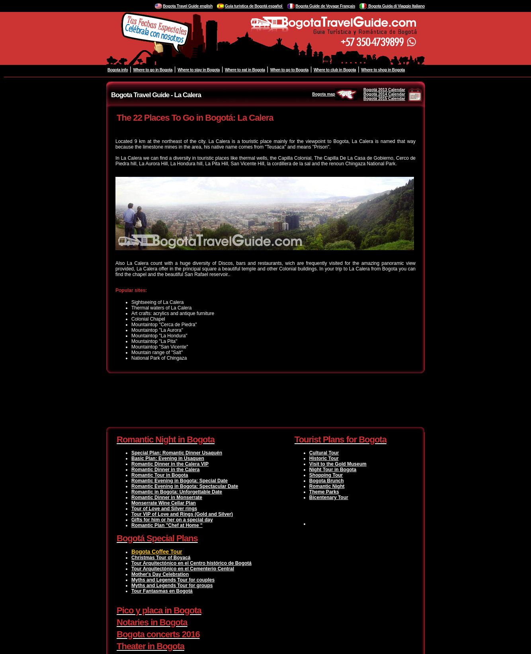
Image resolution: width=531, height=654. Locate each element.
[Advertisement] (265, 401)
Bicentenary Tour (328, 497)
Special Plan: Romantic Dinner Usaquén (176, 453)
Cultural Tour (324, 453)
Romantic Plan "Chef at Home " (167, 525)
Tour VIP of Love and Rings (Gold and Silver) (182, 514)
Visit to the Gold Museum (338, 464)
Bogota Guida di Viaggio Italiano (396, 6)
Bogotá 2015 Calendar (384, 98)
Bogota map (334, 94)
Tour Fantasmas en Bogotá (162, 591)
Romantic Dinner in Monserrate (166, 497)
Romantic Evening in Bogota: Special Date (179, 481)
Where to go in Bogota (152, 70)
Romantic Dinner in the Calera (165, 469)
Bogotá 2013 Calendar (384, 90)
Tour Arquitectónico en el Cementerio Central (182, 569)
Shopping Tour (326, 475)
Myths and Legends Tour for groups (172, 585)
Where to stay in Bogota (199, 70)
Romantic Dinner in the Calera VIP (170, 464)
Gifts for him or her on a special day (172, 520)
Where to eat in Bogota (245, 70)
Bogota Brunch (326, 481)
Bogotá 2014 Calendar (384, 94)
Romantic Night (327, 486)
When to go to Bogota (289, 70)
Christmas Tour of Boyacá (160, 557)
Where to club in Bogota (335, 70)
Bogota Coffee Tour (156, 552)
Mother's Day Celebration (160, 574)
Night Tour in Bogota (332, 469)
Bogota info (117, 70)
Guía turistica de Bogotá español (254, 6)
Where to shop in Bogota (383, 70)
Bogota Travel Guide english (188, 6)
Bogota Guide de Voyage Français (325, 6)
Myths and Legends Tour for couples (173, 580)
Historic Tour (324, 458)
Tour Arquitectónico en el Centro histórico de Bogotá (191, 563)
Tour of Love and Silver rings (164, 508)
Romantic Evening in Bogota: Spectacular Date (184, 486)
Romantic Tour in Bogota (159, 475)
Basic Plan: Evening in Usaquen (167, 458)
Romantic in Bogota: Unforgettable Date (176, 492)
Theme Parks (324, 492)
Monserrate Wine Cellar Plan (163, 503)
